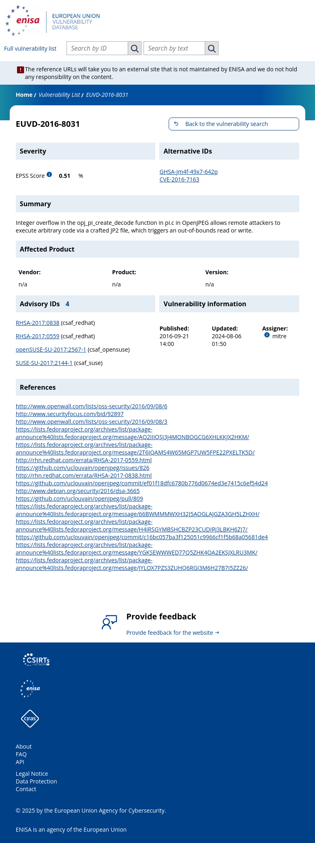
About (24, 746)
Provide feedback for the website (169, 632)
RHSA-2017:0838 (38, 323)
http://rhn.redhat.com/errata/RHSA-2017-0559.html (84, 460)
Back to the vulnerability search (226, 124)
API (20, 762)
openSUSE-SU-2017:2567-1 (51, 349)
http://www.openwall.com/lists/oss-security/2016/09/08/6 (91, 406)
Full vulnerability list (30, 48)
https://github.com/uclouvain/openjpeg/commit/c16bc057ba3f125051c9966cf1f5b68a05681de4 (142, 537)
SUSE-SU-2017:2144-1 (44, 363)
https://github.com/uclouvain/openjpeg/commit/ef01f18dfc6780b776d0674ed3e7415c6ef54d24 (142, 483)
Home (24, 94)
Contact (26, 789)
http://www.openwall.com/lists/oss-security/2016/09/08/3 (91, 421)
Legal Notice (32, 773)
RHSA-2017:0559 (38, 336)
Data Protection (36, 781)
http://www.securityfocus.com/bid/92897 (70, 414)
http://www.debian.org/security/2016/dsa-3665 (78, 491)
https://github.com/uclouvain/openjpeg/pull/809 (79, 498)
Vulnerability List (59, 94)
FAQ (21, 754)
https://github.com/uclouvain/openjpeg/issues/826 (83, 468)
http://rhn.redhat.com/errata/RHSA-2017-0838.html (84, 475)
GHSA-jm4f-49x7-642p (188, 171)
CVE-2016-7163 (179, 179)
